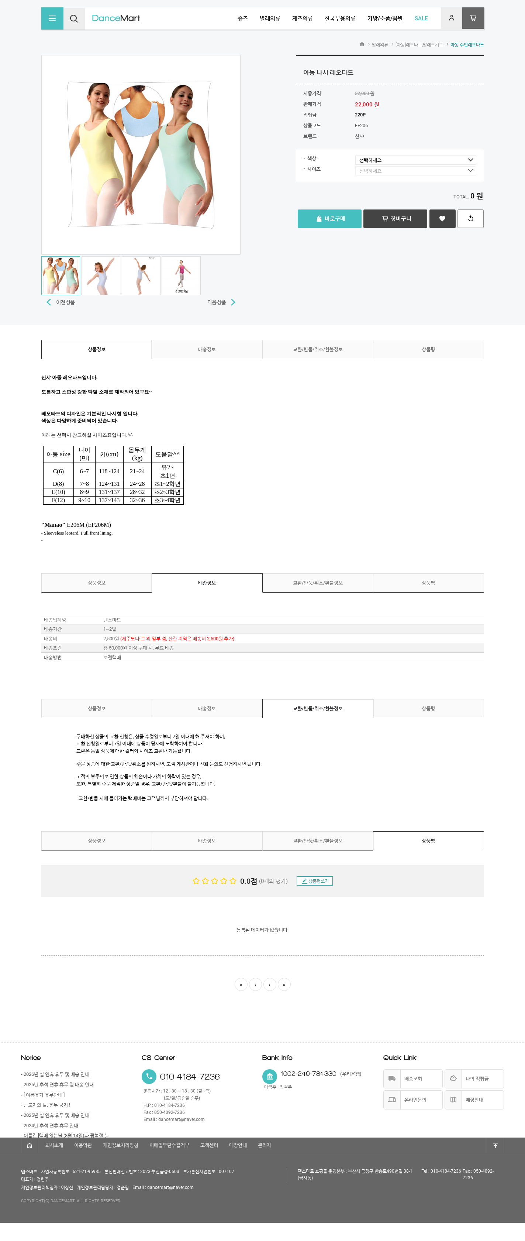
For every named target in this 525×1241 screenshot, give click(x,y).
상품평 (428, 349)
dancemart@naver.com (181, 1119)
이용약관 (83, 1163)
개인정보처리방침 (120, 1163)
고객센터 (209, 1163)
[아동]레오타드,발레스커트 (419, 44)
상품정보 (97, 349)
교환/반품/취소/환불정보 (318, 349)
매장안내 (238, 1163)
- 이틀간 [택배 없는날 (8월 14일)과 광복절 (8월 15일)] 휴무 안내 (66, 1135)
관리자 (264, 1163)
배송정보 (207, 349)
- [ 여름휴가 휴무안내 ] (43, 1095)
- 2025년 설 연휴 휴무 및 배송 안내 (55, 1115)
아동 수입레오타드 (467, 44)
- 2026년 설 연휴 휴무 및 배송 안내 (55, 1074)
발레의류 (380, 44)
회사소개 (54, 1163)
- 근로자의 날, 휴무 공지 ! (45, 1105)
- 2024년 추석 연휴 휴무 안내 (49, 1125)
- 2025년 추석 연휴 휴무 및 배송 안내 (57, 1084)
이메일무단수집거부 (169, 1163)
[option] (141, 155)
